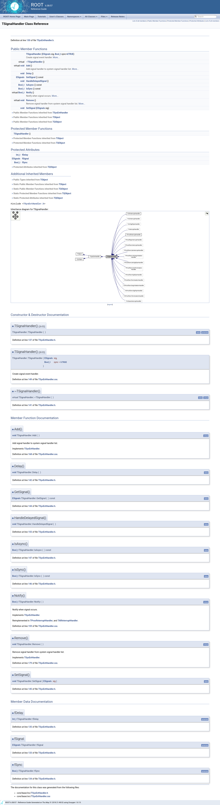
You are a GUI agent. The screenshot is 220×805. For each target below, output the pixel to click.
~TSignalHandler (34, 62)
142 (30, 480)
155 (30, 532)
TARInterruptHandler (68, 620)
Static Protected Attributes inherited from (37, 198)
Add (28, 65)
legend (110, 304)
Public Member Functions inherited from (39, 112)
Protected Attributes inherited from (34, 167)
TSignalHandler (33, 54)
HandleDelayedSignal (36, 81)
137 (30, 340)
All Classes (91, 17)
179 (30, 663)
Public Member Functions (157, 21)
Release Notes (118, 16)
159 (30, 626)
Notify (29, 92)
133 (30, 753)
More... (56, 57)
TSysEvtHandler (60, 112)
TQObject (57, 122)
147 (30, 558)
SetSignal (30, 108)
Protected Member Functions (177, 21)
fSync (25, 162)
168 (30, 454)
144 (30, 506)
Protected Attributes (197, 21)
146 (30, 584)
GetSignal (30, 77)
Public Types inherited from (29, 179)
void (22, 65)
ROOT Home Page (11, 16)
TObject (56, 117)
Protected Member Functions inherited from (37, 138)
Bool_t (58, 54)
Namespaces (74, 17)
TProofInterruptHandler (41, 620)
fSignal (25, 158)
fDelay (25, 155)
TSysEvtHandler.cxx (47, 379)
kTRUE (70, 54)
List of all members (139, 21)
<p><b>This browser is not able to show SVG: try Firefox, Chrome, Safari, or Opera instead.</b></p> (110, 257)
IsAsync (30, 85)
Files (104, 17)
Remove (30, 100)
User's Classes (57, 16)
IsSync (29, 88)
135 (30, 727)
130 (28, 40)
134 (30, 779)
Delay (28, 73)
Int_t (18, 155)
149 (30, 379)
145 (30, 689)
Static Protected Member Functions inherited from (41, 193)
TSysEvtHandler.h (45, 40)
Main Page (29, 16)
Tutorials (42, 16)
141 (30, 405)
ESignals (46, 54)
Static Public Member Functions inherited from (38, 184)
